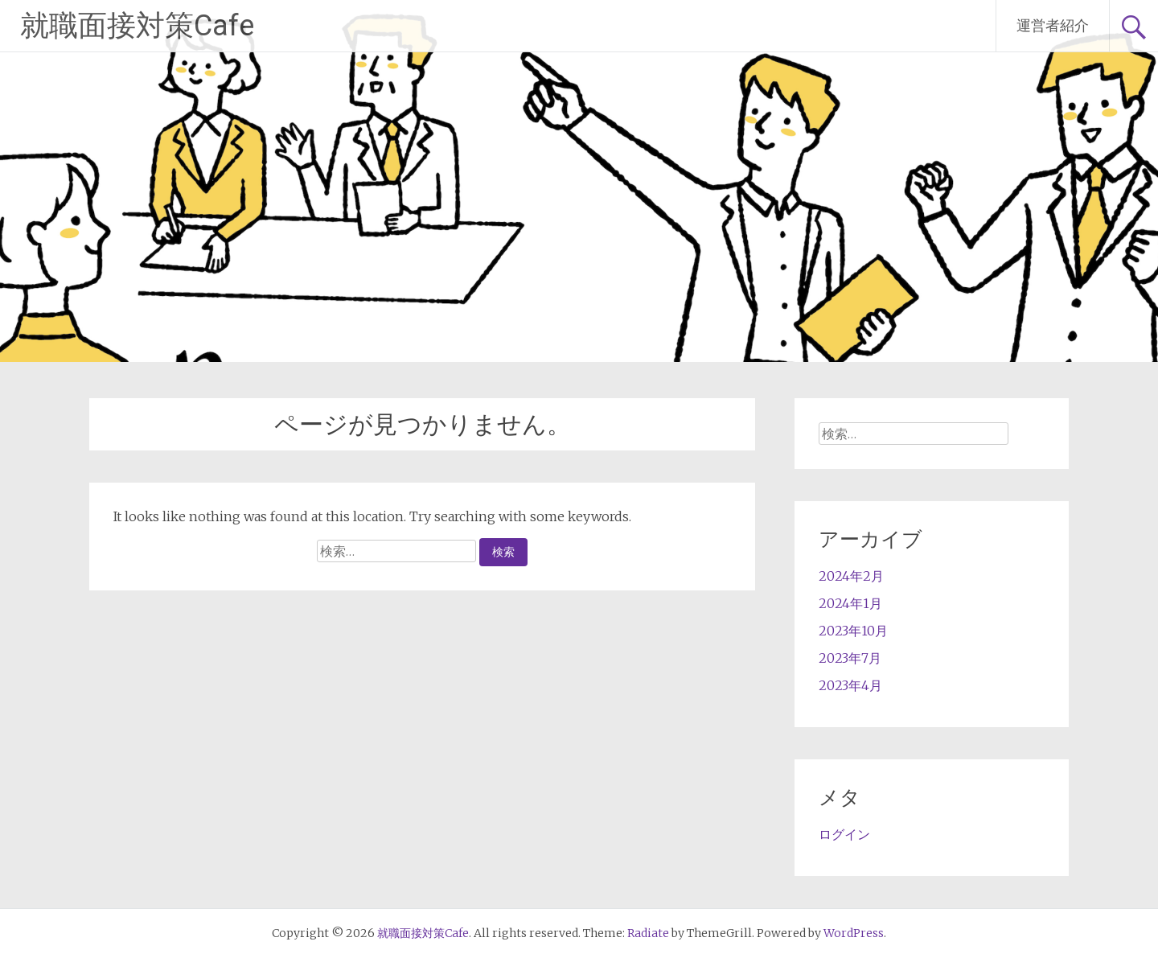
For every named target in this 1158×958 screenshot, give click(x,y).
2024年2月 (851, 576)
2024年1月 (850, 603)
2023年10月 (853, 631)
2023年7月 (850, 658)
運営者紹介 (1052, 25)
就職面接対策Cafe (137, 26)
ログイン (844, 834)
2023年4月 (850, 685)
